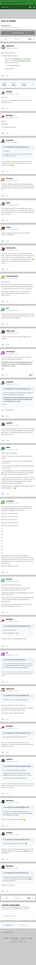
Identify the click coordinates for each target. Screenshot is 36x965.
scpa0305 (9, 140)
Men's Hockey (15, 27)
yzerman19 (10, 501)
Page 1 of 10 (17, 39)
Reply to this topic (18, 33)
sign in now (10, 908)
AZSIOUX (9, 423)
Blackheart (10, 800)
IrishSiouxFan (10, 248)
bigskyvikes (6, 25)
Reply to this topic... (9, 916)
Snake (8, 227)
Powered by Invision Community (18, 942)
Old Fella (9, 579)
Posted (12, 48)
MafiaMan (9, 115)
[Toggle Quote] (4, 147)
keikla (8, 203)
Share (8, 925)
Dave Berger (10, 351)
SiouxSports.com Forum (13, 2)
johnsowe (9, 178)
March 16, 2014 (9, 68)
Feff (7, 308)
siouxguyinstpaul (12, 276)
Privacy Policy (14, 938)
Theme (5, 938)
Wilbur (8, 447)
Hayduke (9, 92)
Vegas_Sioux (10, 331)
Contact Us (23, 938)
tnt (7, 653)
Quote (7, 76)
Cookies (30, 938)
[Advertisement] (18, 14)
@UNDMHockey (18, 59)
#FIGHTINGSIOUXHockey (24, 60)
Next (30, 39)
